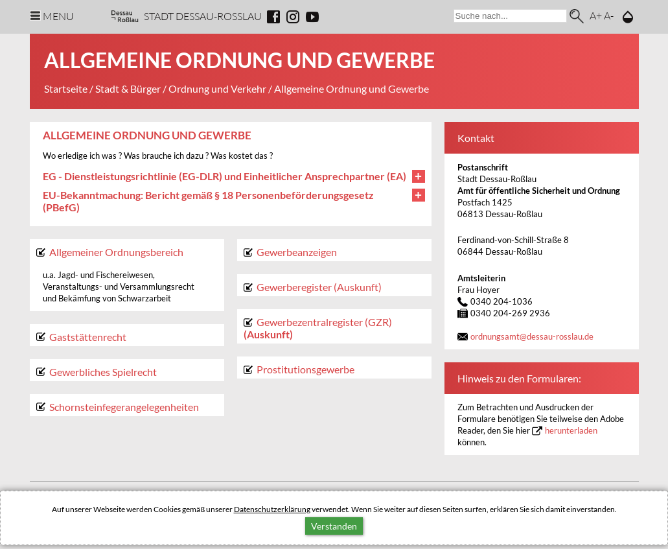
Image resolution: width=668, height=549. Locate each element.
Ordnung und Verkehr (217, 88)
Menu (58, 16)
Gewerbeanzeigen (297, 252)
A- (609, 15)
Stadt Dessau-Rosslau (203, 16)
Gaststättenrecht (87, 337)
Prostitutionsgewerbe (305, 369)
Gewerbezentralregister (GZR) (324, 322)
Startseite (65, 88)
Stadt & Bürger (128, 88)
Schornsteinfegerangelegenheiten (124, 407)
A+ (596, 15)
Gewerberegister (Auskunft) (319, 287)
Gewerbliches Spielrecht (103, 372)
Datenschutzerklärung (272, 509)
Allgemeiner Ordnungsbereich (116, 252)
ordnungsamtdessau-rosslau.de (531, 337)
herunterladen (571, 431)
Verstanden (334, 525)
